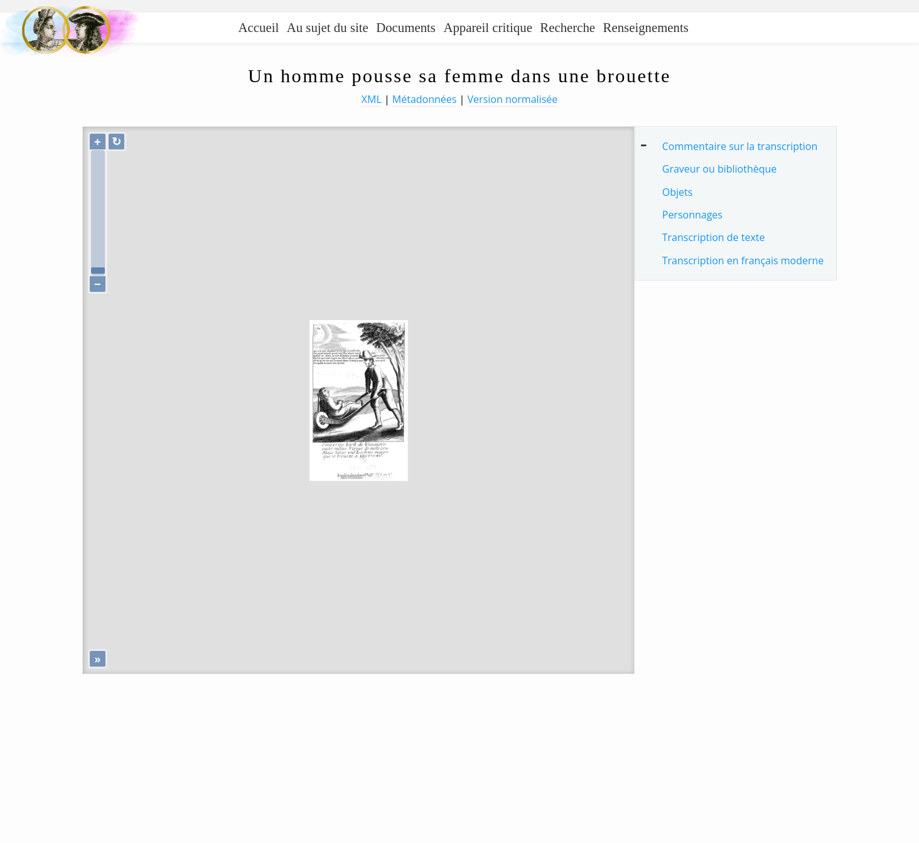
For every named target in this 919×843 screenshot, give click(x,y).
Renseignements (646, 27)
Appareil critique (487, 27)
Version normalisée (513, 99)
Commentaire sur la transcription (739, 146)
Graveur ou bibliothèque (719, 169)
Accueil (259, 27)
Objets (677, 192)
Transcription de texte (713, 237)
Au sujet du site (327, 27)
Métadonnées (424, 99)
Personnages (692, 215)
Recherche (567, 27)
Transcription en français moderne (743, 260)
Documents (406, 27)
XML (372, 99)
